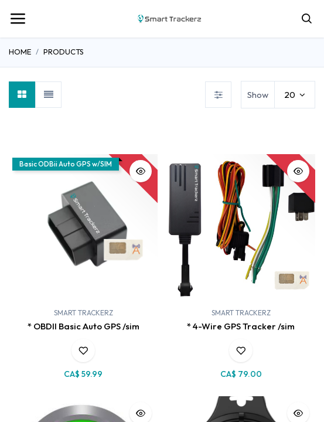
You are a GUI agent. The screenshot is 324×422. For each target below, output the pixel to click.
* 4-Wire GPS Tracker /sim (241, 326)
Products (63, 51)
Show (257, 94)
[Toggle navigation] (17, 19)
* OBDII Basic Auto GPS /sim (83, 326)
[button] (140, 171)
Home (20, 51)
